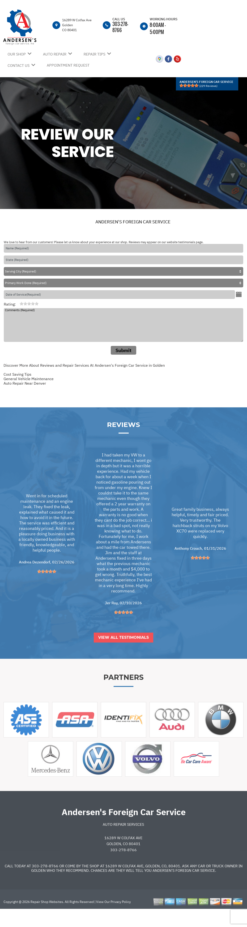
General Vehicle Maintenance (29, 378)
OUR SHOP (17, 54)
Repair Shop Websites (46, 919)
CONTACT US (19, 65)
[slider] (188, 85)
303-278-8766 (120, 26)
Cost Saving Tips (17, 374)
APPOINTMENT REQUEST (68, 65)
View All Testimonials (123, 655)
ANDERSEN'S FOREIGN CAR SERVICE (132, 222)
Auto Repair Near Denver (25, 383)
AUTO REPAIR (54, 54)
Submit (123, 350)
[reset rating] (18, 304)
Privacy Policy (121, 919)
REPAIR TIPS (94, 54)
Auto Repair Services (123, 841)
